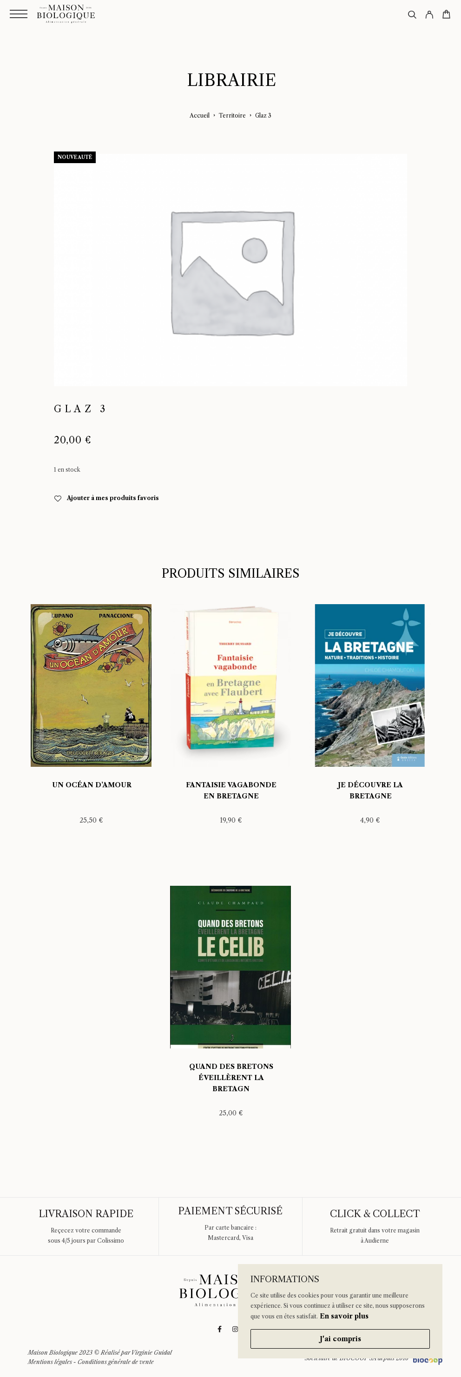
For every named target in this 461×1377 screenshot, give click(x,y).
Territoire (232, 115)
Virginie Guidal (151, 1352)
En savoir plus (344, 1316)
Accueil (200, 115)
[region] (340, 1311)
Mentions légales (50, 1361)
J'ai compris (340, 1339)
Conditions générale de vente (116, 1361)
